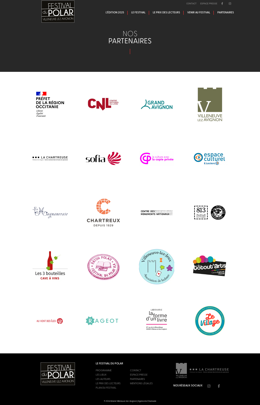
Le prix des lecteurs (166, 12)
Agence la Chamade (147, 401)
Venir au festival (198, 12)
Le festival (138, 12)
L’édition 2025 (115, 12)
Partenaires (225, 12)
